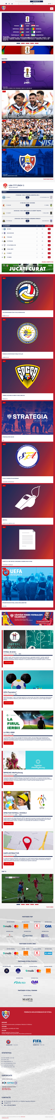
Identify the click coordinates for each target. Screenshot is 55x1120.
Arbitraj (4, 520)
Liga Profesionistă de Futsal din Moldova (13, 312)
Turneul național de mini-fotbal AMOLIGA (13, 395)
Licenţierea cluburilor (7, 564)
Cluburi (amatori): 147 (8, 1061)
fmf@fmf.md (7, 1103)
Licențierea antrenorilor (8, 481)
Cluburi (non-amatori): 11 (9, 1065)
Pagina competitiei (47, 262)
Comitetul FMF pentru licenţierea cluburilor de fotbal (17, 561)
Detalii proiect (8, 662)
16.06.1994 (42, 1044)
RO (49, 3)
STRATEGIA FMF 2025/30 (8, 437)
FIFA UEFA (4, 606)
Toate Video (49, 907)
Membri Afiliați (5, 315)
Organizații (5, 398)
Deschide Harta (8, 863)
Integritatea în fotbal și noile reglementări (14, 602)
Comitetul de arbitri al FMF (8, 523)
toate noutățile (48, 179)
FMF (3, 440)
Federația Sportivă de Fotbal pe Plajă (12, 354)
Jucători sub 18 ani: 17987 (9, 1066)
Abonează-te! (36, 1)
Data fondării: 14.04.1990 (9, 1057)
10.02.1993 (15, 1044)
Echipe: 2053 (6, 1059)
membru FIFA (36, 1044)
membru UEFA (9, 1044)
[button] (18, 43)
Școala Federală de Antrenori (10, 478)
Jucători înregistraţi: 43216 (9, 1063)
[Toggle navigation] (51, 8)
